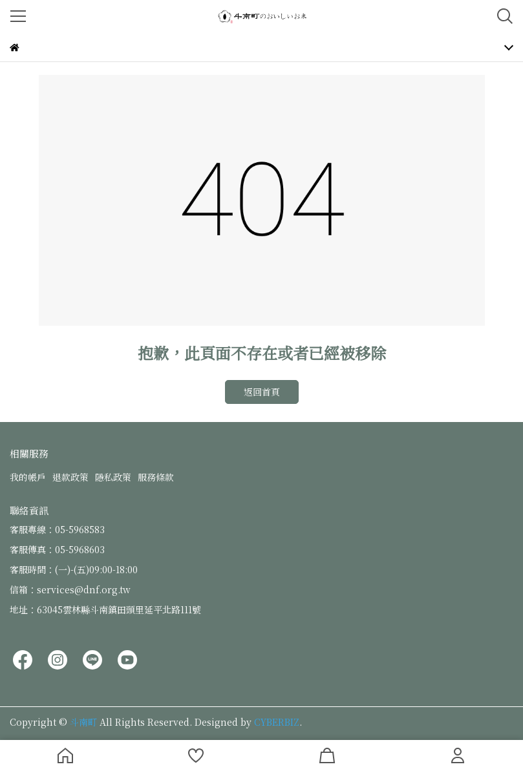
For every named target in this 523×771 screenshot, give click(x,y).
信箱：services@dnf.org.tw (70, 589)
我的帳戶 (28, 476)
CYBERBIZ (276, 721)
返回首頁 (262, 391)
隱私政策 (113, 476)
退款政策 (70, 476)
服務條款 (156, 476)
